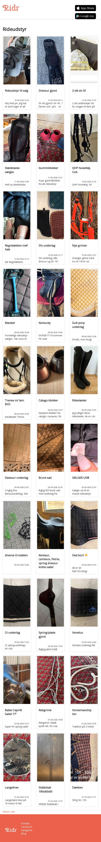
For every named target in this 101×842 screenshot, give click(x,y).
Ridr (11, 8)
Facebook (26, 826)
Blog (23, 833)
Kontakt (25, 823)
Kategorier (26, 830)
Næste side (9, 811)
